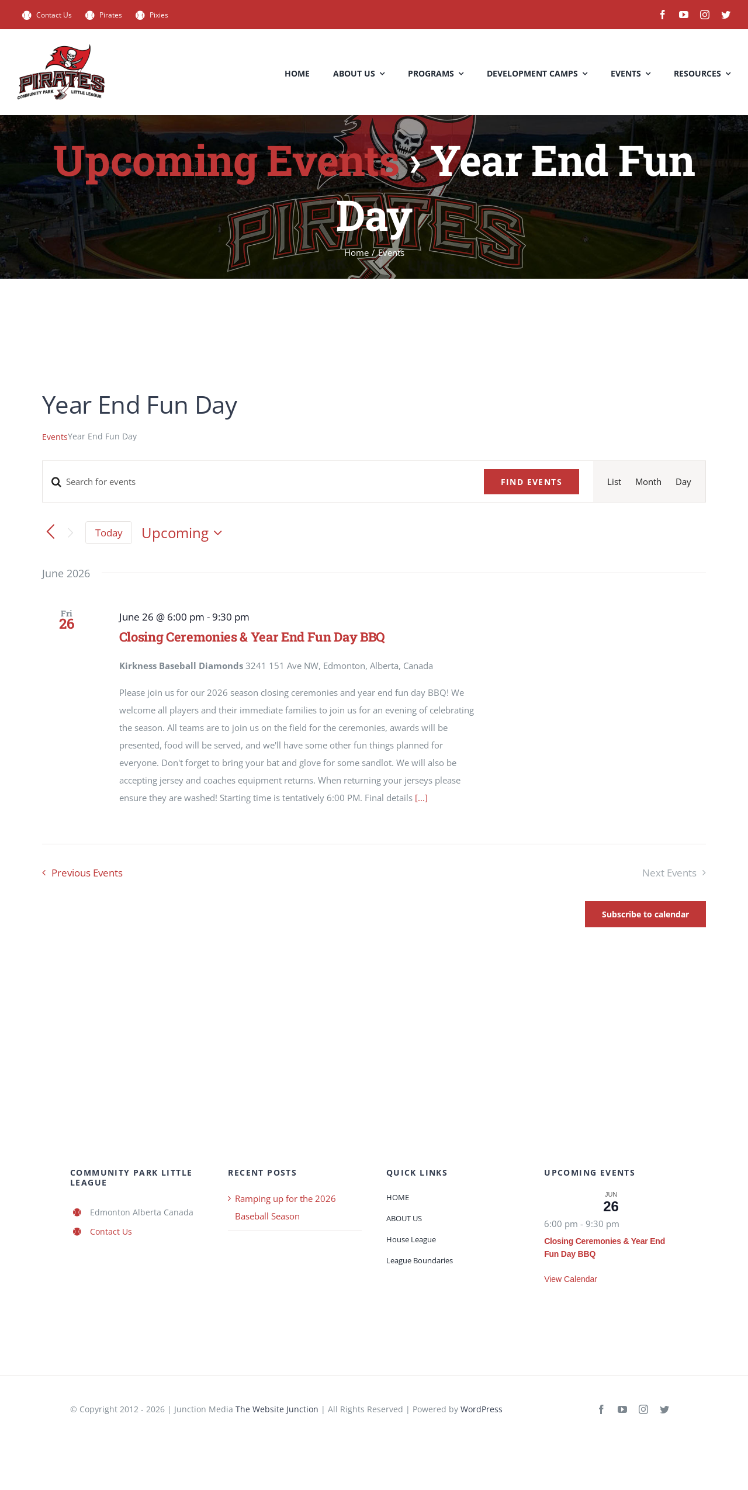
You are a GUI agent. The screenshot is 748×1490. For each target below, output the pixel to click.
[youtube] (683, 14)
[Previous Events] (50, 532)
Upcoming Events (226, 160)
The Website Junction (277, 1409)
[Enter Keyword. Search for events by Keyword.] (256, 481)
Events (55, 436)
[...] (421, 797)
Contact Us (111, 1231)
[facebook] (662, 14)
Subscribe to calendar (645, 914)
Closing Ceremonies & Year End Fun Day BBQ (252, 636)
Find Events (531, 481)
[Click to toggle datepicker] (184, 533)
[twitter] (725, 14)
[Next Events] (70, 532)
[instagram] (704, 14)
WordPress (481, 1409)
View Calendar (570, 1279)
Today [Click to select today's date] (109, 532)
